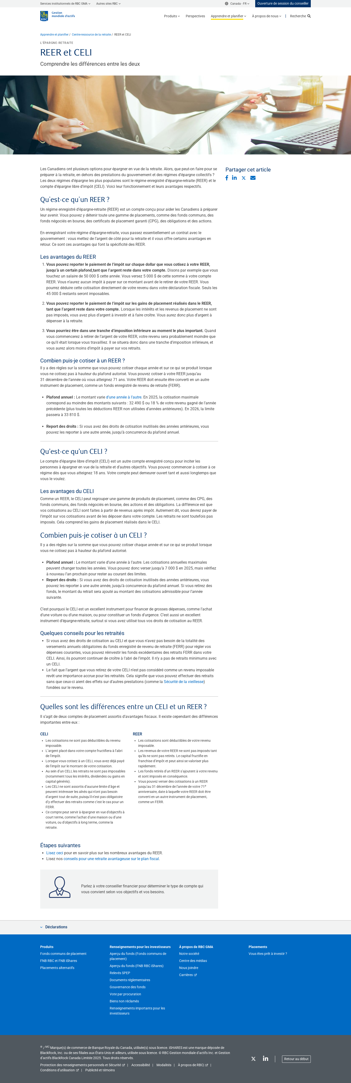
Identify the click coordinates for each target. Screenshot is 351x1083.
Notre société (189, 954)
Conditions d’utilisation (57, 1070)
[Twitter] (253, 1060)
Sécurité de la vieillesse (184, 681)
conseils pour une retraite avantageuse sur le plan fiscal (111, 858)
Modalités (163, 1065)
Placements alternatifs (57, 968)
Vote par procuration (125, 994)
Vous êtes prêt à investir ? (268, 954)
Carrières (186, 975)
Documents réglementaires (130, 980)
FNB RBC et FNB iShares (58, 961)
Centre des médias (193, 961)
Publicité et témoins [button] (100, 1070)
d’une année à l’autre (123, 397)
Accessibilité (140, 1065)
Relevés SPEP (120, 973)
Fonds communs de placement (63, 954)
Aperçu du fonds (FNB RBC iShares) (137, 966)
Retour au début (296, 1059)
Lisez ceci (54, 853)
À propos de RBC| (191, 1065)
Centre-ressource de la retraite (91, 34)
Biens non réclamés (124, 1001)
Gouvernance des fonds (128, 987)
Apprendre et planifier (54, 34)
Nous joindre (188, 968)
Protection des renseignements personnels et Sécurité (80, 1065)
